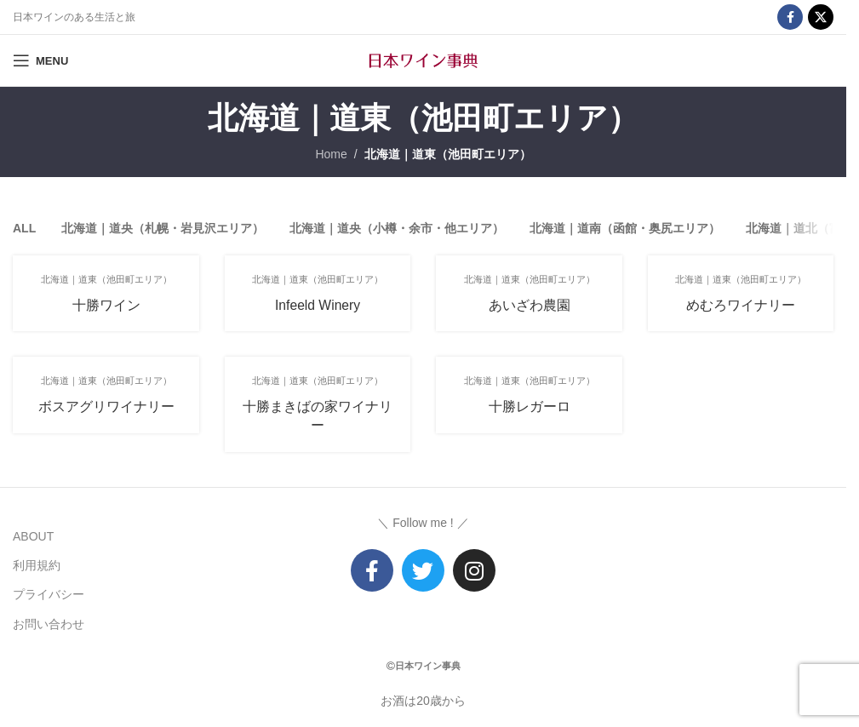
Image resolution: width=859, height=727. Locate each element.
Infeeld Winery (317, 305)
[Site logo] (423, 59)
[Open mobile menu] (40, 60)
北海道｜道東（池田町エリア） (447, 154)
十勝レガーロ (529, 406)
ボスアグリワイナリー (105, 406)
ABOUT (33, 535)
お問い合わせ (48, 623)
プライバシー (48, 594)
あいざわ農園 (529, 305)
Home (330, 154)
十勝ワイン (106, 305)
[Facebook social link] (790, 17)
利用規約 (36, 564)
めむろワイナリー (741, 305)
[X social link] (820, 17)
